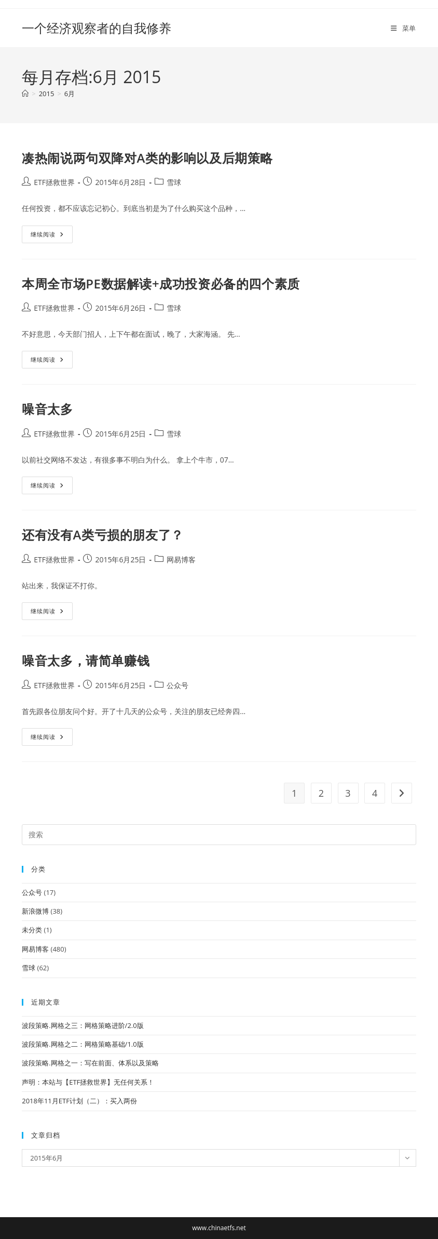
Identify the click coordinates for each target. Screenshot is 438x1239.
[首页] (25, 93)
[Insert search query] (219, 834)
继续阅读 (47, 236)
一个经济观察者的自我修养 (96, 27)
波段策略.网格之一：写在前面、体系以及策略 (90, 1062)
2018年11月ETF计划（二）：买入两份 (79, 1100)
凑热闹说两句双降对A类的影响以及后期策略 (147, 157)
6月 (69, 93)
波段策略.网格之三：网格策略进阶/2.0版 (82, 1025)
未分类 (32, 929)
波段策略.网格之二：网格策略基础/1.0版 (82, 1044)
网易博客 (181, 559)
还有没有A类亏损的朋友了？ (103, 534)
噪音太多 (47, 408)
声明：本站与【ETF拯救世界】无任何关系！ (88, 1082)
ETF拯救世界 (54, 182)
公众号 (177, 685)
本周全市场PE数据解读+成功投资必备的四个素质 (161, 283)
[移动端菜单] (403, 28)
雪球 (174, 182)
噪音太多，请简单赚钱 (85, 660)
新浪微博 (35, 911)
